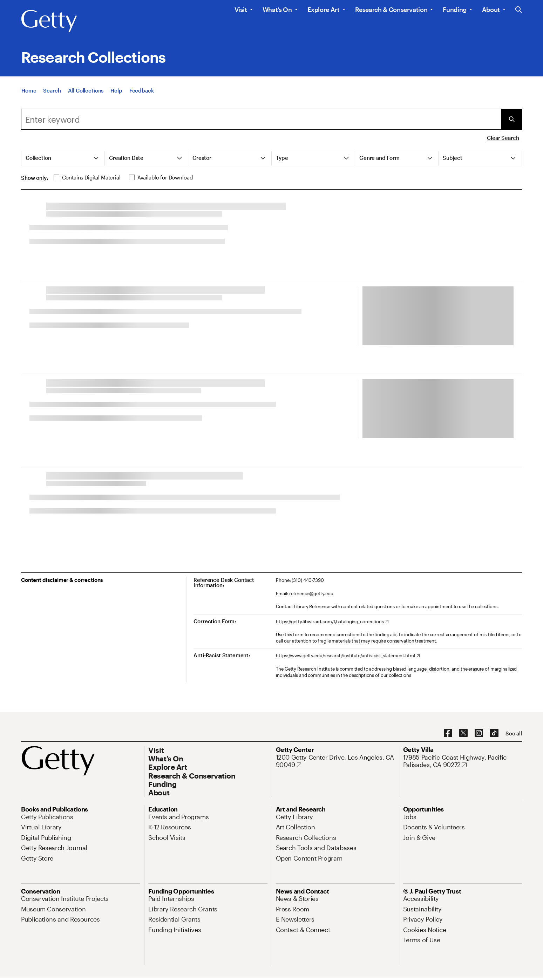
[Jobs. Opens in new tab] (409, 817)
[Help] (116, 98)
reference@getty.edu (311, 593)
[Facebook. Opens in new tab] (448, 733)
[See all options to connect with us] (513, 733)
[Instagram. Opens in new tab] (479, 733)
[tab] (63, 158)
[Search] (52, 98)
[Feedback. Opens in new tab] (141, 98)
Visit (241, 9)
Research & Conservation (391, 9)
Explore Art (323, 9)
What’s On (277, 9)
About (491, 9)
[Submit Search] (511, 119)
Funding (454, 9)
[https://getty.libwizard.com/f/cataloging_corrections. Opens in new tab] (332, 622)
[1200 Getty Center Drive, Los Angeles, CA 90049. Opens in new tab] (335, 761)
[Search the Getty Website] (518, 10)
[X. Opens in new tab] (463, 733)
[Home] (28, 98)
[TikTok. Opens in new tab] (494, 733)
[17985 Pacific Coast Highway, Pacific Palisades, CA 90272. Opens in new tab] (462, 761)
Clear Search (503, 138)
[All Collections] (86, 98)
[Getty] (49, 21)
